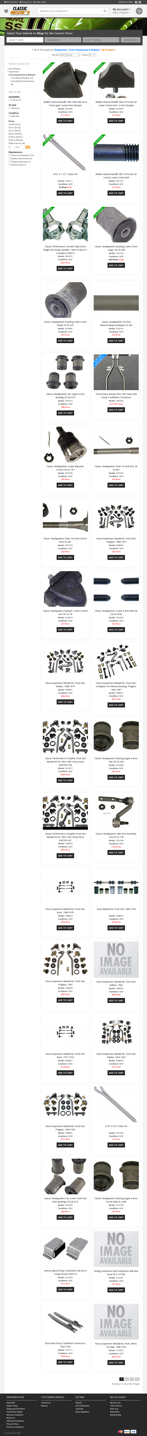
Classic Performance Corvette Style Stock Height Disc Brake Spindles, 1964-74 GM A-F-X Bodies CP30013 (65, 250)
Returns (44, 1406)
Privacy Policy (12, 1424)
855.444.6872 (11, 2)
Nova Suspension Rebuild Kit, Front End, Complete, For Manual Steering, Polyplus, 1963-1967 (116, 686)
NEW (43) (14, 116)
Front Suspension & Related (84, 50)
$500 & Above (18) (17, 143)
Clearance (14, 108)
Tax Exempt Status (14, 1412)
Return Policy (12, 1406)
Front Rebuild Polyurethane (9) (22, 83)
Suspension (60, 50)
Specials (79, 1409)
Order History (116, 1406)
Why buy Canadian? (15, 1415)
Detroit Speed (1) (17, 164)
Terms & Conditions (15, 1427)
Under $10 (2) (15, 124)
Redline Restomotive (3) (20, 158)
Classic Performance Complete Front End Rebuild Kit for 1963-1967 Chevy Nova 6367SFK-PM (65, 761)
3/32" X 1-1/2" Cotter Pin (65, 174)
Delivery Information (15, 1421)
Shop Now (130, 39)
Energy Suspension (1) (20, 161)
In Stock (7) (15, 100)
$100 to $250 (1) (16, 137)
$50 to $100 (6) (15, 134)
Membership (115, 1415)
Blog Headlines (82, 1412)
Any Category (14, 68)
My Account (115, 1403)
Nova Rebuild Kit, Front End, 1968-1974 (116, 909)
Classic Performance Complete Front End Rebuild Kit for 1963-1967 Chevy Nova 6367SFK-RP (65, 837)
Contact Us (25, 2)
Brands (79, 1403)
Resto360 (11, 1403)
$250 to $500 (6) (16, 140)
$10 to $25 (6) (15, 127)
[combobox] (25, 39)
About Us (11, 1418)
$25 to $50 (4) (15, 130)
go (27, 147)
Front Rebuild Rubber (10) (22, 78)
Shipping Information (16, 1409)
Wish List (114, 1409)
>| (137, 1379)
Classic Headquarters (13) (21, 155)
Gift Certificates (82, 1406)
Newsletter (115, 1412)
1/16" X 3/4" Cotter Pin (116, 1126)
